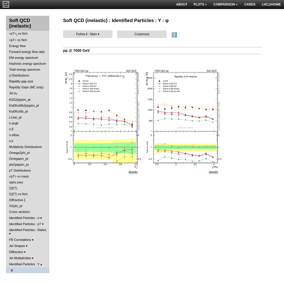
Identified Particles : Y (24, 264)
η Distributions (19, 75)
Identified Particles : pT (25, 224)
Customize (142, 34)
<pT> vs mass (19, 176)
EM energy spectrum (23, 57)
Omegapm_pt (18, 158)
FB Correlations (20, 239)
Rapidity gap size (21, 81)
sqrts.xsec (16, 182)
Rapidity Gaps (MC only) (26, 87)
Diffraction (16, 252)
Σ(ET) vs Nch (18, 194)
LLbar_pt (15, 117)
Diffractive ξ (17, 200)
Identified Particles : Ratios (27, 230)
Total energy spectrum (24, 69)
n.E (11, 129)
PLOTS (200, 4)
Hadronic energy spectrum (27, 63)
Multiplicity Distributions (25, 147)
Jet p (13, 94)
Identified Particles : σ (24, 218)
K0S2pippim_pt (20, 99)
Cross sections (19, 212)
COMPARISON (225, 4)
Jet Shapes (17, 246)
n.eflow (14, 135)
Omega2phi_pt (19, 152)
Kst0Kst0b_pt (18, 111)
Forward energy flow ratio (27, 52)
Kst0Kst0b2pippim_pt (24, 105)
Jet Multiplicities (20, 258)
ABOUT (181, 4)
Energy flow (17, 46)
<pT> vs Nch (18, 34)
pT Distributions (20, 170)
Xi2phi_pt (15, 206)
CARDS (250, 4)
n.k (11, 141)
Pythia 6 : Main (86, 34)
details (133, 172)
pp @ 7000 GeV (76, 50)
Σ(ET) (13, 188)
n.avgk (13, 123)
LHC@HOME (271, 4)
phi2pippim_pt (19, 164)
